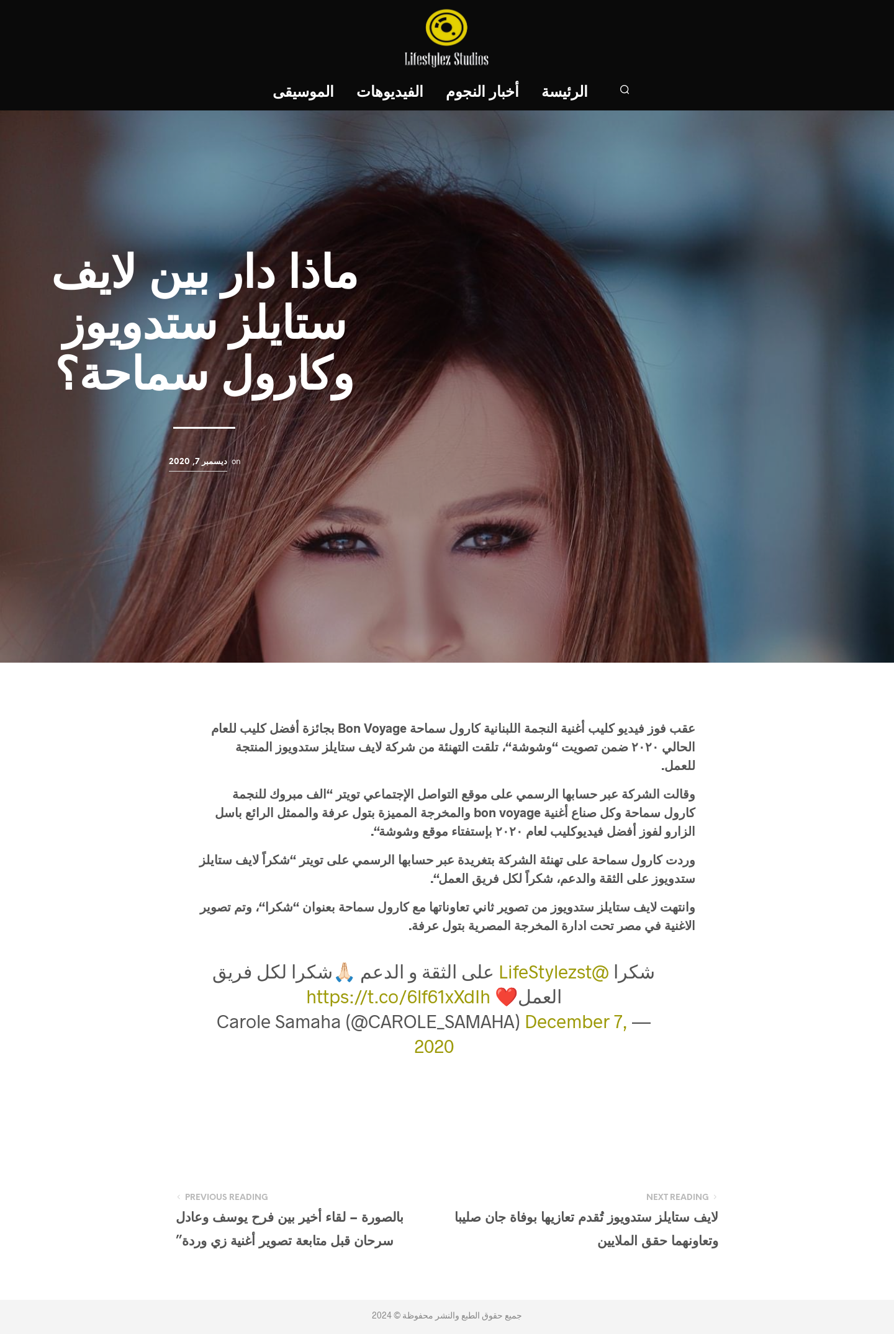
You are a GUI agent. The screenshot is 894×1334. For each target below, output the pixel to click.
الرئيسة (564, 93)
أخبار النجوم (482, 93)
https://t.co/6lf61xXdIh (398, 996)
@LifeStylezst (554, 971)
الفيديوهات (389, 93)
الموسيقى (303, 93)
